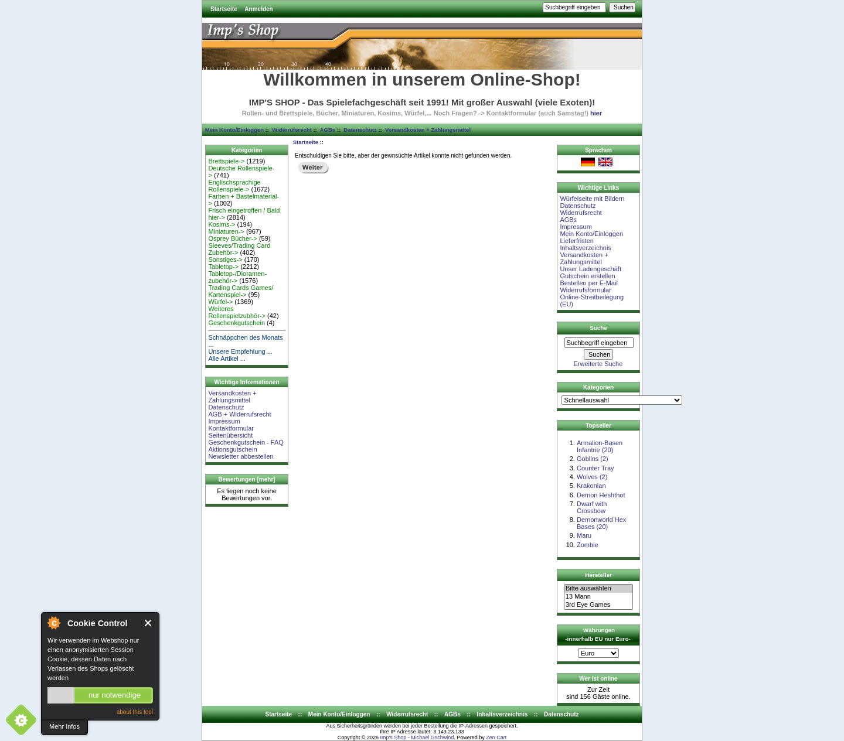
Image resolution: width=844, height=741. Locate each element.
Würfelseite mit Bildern (592, 198)
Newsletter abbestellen (240, 456)
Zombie (587, 544)
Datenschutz (359, 130)
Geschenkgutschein (236, 322)
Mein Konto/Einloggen (234, 130)
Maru (584, 535)
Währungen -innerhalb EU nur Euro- (597, 634)
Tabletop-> (223, 266)
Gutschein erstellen (587, 275)
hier (596, 113)
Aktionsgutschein (232, 449)
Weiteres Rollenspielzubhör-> (237, 312)
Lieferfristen (576, 240)
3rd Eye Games (598, 605)
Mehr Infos (64, 726)
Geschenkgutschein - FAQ (245, 442)
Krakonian (591, 485)
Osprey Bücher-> (232, 238)
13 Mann (598, 597)
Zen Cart (496, 737)
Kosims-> (221, 224)
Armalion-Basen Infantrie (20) (599, 446)
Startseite (223, 9)
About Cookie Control (53, 623)
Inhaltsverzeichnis (585, 247)
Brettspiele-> (226, 161)
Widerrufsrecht (291, 130)
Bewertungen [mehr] (246, 479)
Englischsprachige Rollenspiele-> (234, 186)
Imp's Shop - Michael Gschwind (417, 737)
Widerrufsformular (585, 289)
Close (148, 623)
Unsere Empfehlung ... (240, 351)
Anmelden (258, 9)
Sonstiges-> (225, 259)
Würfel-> (220, 301)
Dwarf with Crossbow (592, 507)
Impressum (224, 421)
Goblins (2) (592, 458)
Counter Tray (595, 468)
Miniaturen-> (226, 231)
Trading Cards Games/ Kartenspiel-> (240, 291)
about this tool (135, 712)
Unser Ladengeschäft (590, 268)
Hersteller (598, 575)
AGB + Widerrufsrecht (239, 414)
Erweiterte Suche (598, 363)
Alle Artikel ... (227, 358)
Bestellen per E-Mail (588, 282)
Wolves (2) (592, 476)
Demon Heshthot (601, 494)
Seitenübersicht (230, 435)
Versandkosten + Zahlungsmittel (428, 130)
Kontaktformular (231, 428)
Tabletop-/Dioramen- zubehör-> (237, 277)
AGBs (327, 130)
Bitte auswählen (598, 589)
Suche (598, 328)
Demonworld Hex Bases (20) (601, 523)
